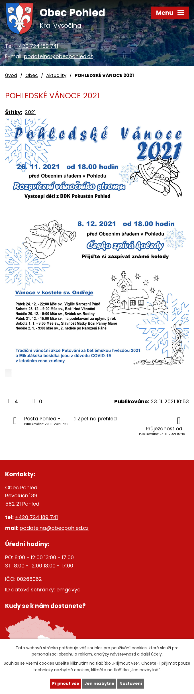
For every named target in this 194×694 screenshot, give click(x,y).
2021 (30, 112)
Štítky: (13, 112)
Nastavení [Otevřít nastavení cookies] (130, 683)
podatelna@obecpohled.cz (58, 56)
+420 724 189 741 (36, 46)
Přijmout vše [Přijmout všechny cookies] (65, 683)
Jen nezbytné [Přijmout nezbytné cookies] (99, 683)
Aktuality (56, 75)
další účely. (152, 654)
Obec (31, 75)
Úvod (11, 75)
